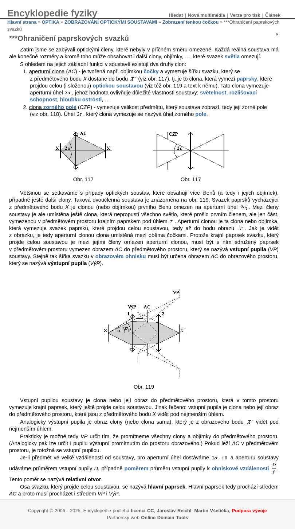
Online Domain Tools (164, 517)
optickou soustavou (118, 86)
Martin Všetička (211, 510)
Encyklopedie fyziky (52, 13)
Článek (272, 15)
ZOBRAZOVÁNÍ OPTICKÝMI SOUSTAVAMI (110, 22)
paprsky (247, 79)
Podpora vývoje (249, 510)
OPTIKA (50, 22)
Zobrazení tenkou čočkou (190, 22)
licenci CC (142, 510)
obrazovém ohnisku (120, 256)
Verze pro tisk (245, 15)
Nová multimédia (206, 15)
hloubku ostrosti (81, 99)
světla (232, 56)
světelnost (213, 93)
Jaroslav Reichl (174, 510)
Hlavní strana (21, 22)
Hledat (176, 15)
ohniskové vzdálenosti (240, 468)
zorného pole (59, 107)
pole (200, 114)
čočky (151, 71)
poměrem (137, 468)
